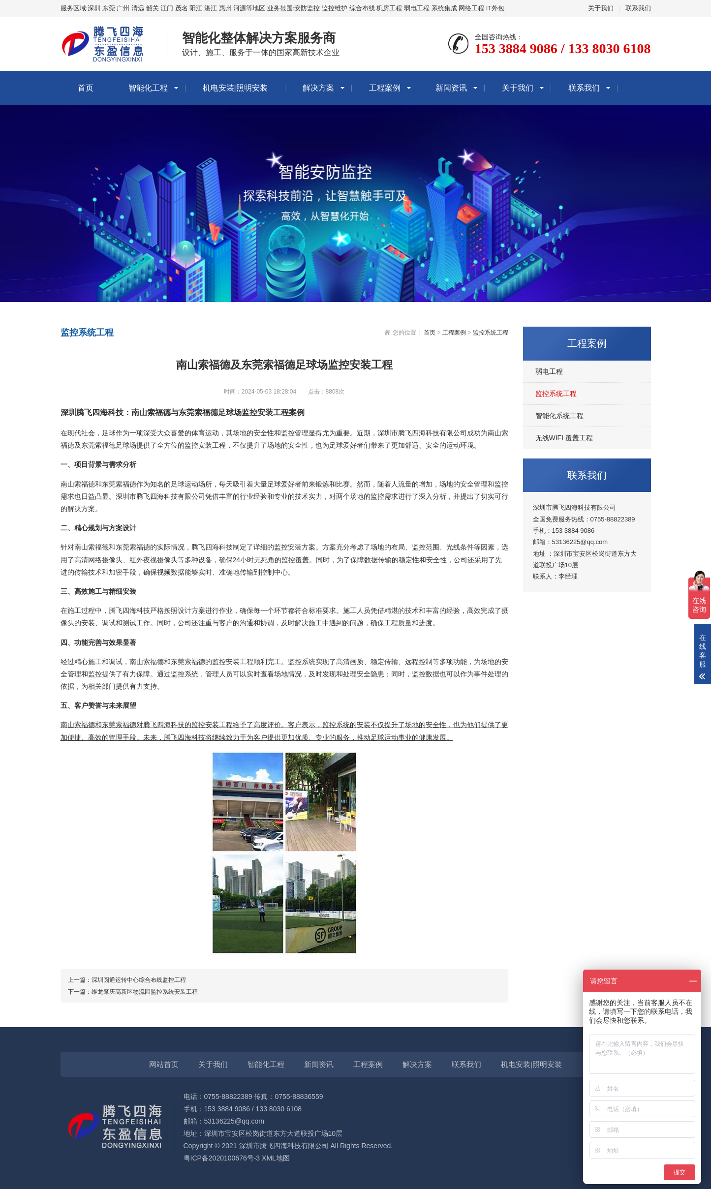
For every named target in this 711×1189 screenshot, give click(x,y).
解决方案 (318, 88)
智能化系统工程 (559, 416)
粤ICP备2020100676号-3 (222, 1158)
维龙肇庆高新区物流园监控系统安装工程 (145, 991)
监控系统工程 (556, 393)
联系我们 (638, 8)
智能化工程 (148, 88)
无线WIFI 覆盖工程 (564, 438)
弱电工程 (549, 371)
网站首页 (164, 1064)
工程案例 (385, 88)
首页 (85, 88)
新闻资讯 (451, 88)
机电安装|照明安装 (235, 88)
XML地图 (276, 1158)
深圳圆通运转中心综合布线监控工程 (139, 979)
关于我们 (601, 8)
